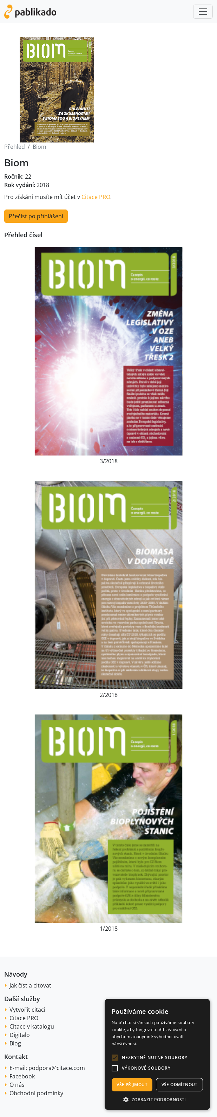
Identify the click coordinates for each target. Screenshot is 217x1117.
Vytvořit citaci (27, 1009)
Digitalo (19, 1035)
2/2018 (109, 695)
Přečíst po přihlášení (36, 216)
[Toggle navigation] (203, 12)
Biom (39, 147)
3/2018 (109, 461)
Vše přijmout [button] (132, 1085)
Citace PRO (95, 197)
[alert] (157, 1054)
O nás (17, 1085)
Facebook (22, 1076)
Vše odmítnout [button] (180, 1085)
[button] (115, 1058)
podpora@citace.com (56, 1068)
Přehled (14, 147)
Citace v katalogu (31, 1026)
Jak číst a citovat (30, 985)
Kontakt (16, 1056)
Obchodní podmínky (36, 1093)
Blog (15, 1043)
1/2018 (109, 928)
